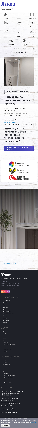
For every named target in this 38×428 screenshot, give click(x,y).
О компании (6, 300)
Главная (16, 48)
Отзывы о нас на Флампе (8, 263)
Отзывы (5, 302)
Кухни (6, 18)
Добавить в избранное (6, 55)
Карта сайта (4, 281)
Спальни (19, 26)
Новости (5, 307)
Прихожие (6, 35)
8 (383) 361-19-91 (7, 406)
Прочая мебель (24, 44)
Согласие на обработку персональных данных (14, 288)
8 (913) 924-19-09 (7, 395)
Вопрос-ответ (7, 311)
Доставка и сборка (8, 313)
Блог (4, 309)
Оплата (5, 318)
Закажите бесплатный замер (17, 148)
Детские (6, 26)
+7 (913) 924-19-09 (9, 122)
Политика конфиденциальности (10, 283)
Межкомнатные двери (19, 35)
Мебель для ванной (32, 35)
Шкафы (19, 18)
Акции (5, 322)
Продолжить (5, 425)
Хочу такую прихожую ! (18, 91)
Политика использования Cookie (10, 285)
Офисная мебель (11, 44)
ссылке (33, 422)
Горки (32, 26)
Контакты (6, 320)
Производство (7, 305)
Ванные (5, 347)
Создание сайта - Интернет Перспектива (9, 412)
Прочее (5, 351)
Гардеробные (32, 18)
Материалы (6, 316)
